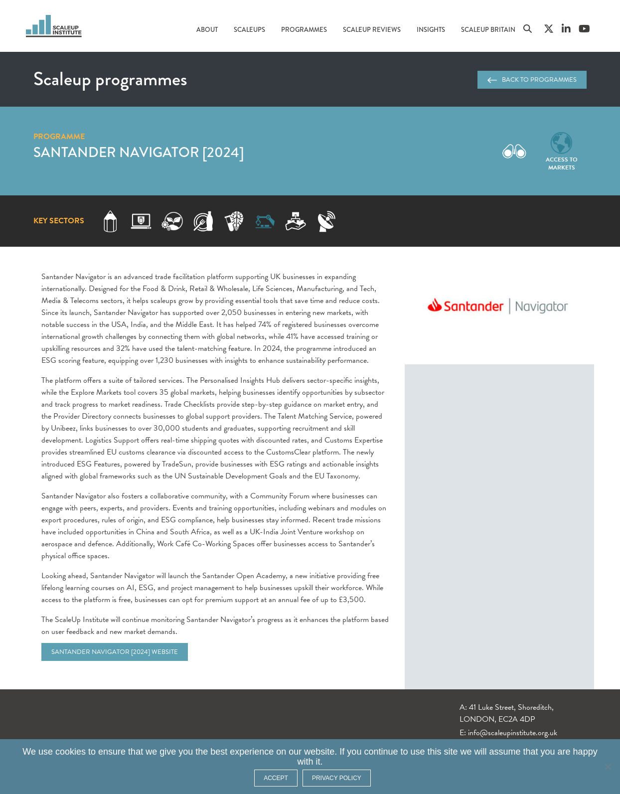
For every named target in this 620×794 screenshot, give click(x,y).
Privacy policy (336, 778)
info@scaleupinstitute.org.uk (512, 733)
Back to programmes (532, 80)
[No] (608, 767)
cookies (70, 752)
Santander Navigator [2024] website (114, 652)
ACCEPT (276, 778)
